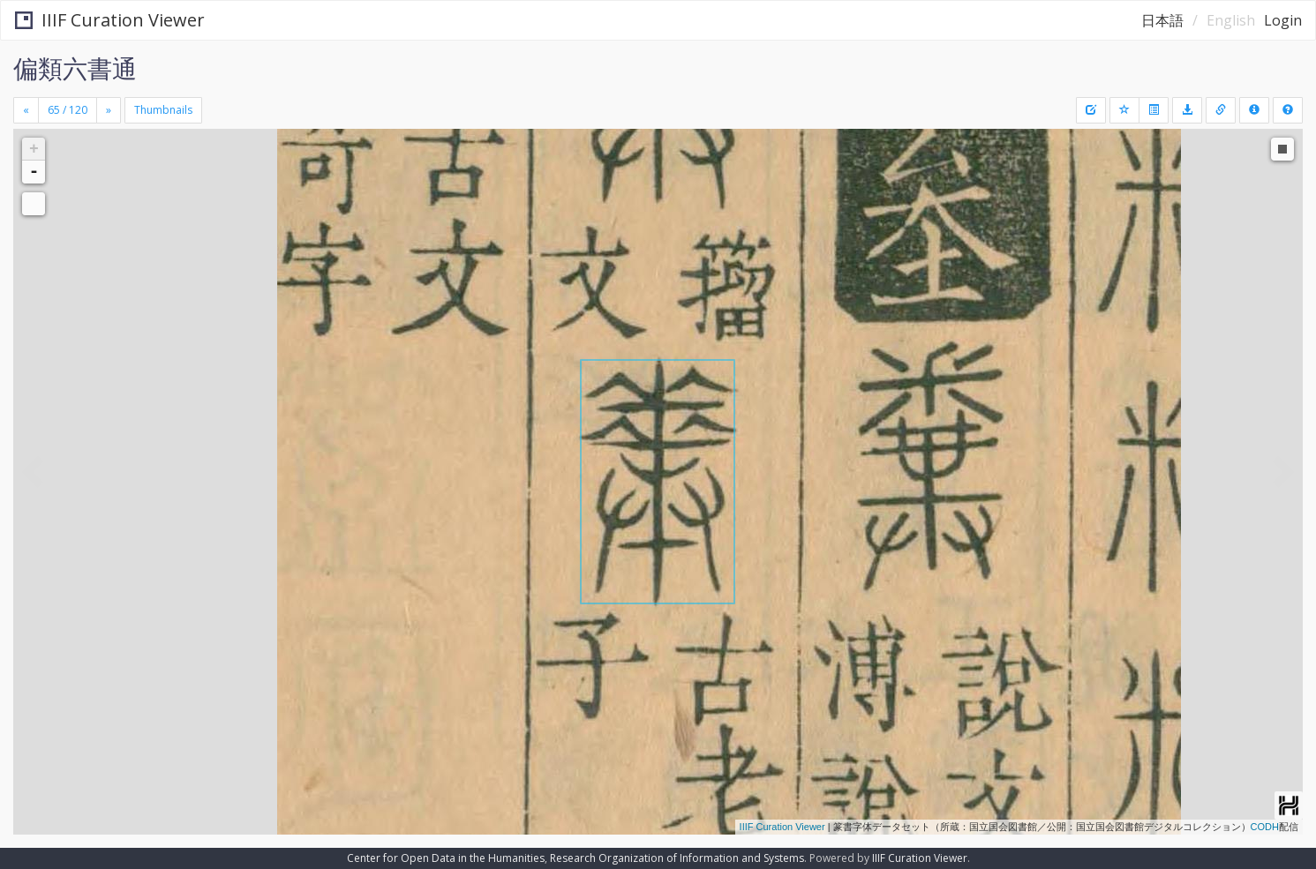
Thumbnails (163, 109)
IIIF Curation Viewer (110, 20)
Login (1283, 20)
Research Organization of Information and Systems (677, 857)
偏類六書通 (75, 68)
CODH (1265, 826)
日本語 (1162, 20)
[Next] (108, 110)
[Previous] (26, 110)
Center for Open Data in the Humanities (446, 857)
